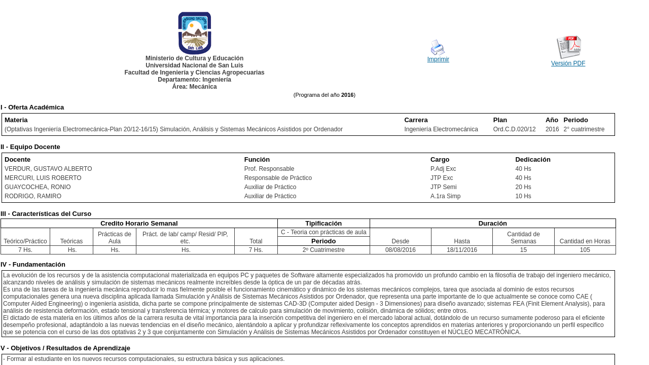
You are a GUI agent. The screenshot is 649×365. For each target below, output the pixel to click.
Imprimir (438, 59)
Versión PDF (568, 63)
